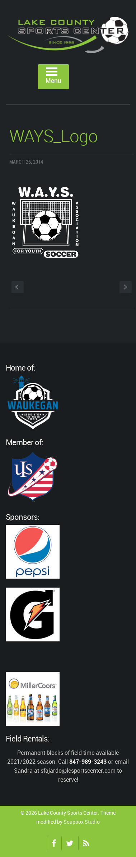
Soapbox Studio (82, 821)
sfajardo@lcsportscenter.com (78, 770)
